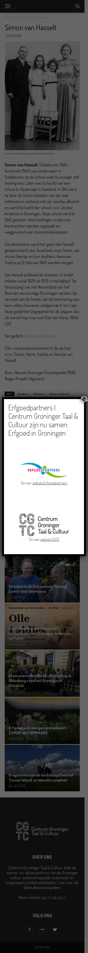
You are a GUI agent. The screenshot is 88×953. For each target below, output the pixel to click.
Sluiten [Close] (84, 399)
